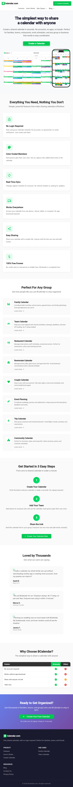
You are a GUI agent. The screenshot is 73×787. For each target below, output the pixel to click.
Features (21, 8)
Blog (5, 768)
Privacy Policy (8, 774)
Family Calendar (44, 751)
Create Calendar (9, 758)
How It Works (30, 8)
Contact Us (7, 771)
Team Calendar (43, 754)
